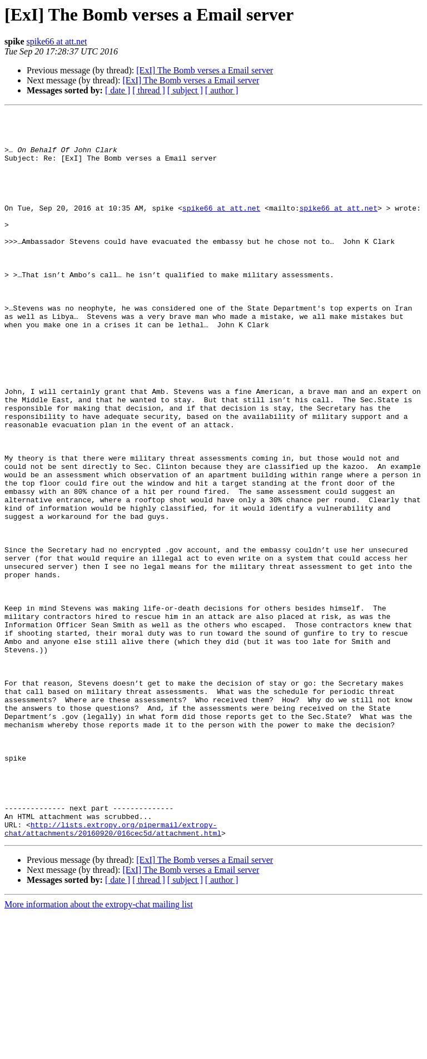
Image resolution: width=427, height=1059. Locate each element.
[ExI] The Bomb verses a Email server (204, 70)
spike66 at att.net (57, 41)
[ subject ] (185, 90)
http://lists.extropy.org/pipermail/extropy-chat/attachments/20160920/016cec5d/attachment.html (112, 973)
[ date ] (117, 90)
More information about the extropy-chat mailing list (98, 1049)
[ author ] (222, 90)
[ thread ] (148, 90)
